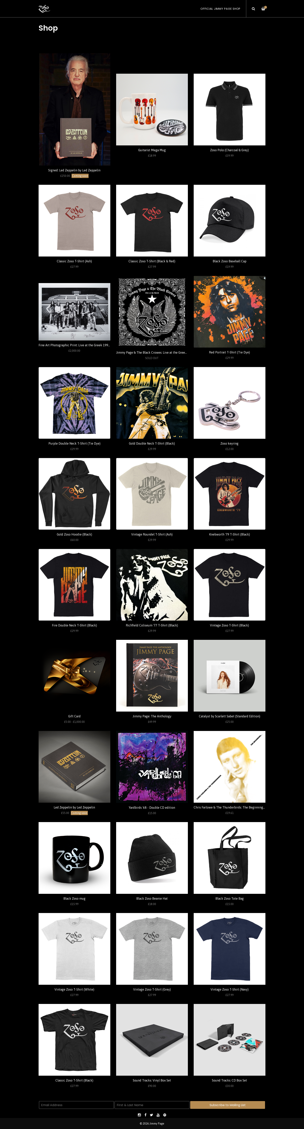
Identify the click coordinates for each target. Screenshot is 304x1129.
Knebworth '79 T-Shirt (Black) (229, 534)
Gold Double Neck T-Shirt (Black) (152, 443)
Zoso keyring (229, 443)
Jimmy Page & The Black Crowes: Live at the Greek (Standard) (159, 352)
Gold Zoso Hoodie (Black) (74, 534)
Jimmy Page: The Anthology (152, 716)
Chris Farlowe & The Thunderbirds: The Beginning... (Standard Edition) (242, 807)
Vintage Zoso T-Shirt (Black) (229, 625)
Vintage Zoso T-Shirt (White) (74, 989)
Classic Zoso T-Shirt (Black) (74, 1080)
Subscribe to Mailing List (228, 1105)
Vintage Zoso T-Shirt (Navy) (230, 989)
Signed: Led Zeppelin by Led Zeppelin (74, 170)
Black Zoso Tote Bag (229, 898)
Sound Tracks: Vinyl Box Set (152, 1080)
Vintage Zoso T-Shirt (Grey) (152, 989)
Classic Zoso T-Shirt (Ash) (74, 261)
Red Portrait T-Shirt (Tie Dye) (229, 352)
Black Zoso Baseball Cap (229, 261)
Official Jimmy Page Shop (220, 9)
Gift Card (74, 716)
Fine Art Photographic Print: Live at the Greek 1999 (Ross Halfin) (83, 345)
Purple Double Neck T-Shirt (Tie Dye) (74, 443)
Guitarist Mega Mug (152, 150)
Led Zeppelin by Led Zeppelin (74, 807)
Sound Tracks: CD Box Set (229, 1080)
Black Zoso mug (74, 898)
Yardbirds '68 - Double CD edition (152, 807)
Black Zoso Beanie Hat (152, 898)
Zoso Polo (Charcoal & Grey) (229, 150)
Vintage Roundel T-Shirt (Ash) (152, 534)
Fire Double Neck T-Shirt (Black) (74, 625)
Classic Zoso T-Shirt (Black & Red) (152, 261)
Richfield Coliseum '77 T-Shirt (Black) (152, 625)
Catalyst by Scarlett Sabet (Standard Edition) (229, 716)
